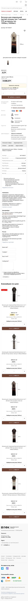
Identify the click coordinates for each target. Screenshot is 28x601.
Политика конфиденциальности (8, 592)
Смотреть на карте (7, 207)
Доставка (11, 145)
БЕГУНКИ (16, 11)
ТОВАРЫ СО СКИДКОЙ (6, 11)
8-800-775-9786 (6, 537)
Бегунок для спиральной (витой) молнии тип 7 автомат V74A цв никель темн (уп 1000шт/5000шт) (14, 448)
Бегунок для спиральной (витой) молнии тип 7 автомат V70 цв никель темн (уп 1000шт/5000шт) (14, 400)
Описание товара (6, 142)
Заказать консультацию (18, 107)
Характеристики (18, 142)
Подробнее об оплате (7, 187)
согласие (9, 272)
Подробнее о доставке (8, 242)
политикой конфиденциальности (12, 274)
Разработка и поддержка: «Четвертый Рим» (10, 597)
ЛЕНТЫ (21, 11)
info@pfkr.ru (7, 545)
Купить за (14, 328)
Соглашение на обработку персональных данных (12, 593)
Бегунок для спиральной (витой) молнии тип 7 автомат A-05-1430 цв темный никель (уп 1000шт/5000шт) (14, 306)
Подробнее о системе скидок (9, 89)
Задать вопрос (19, 145)
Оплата (4, 145)
